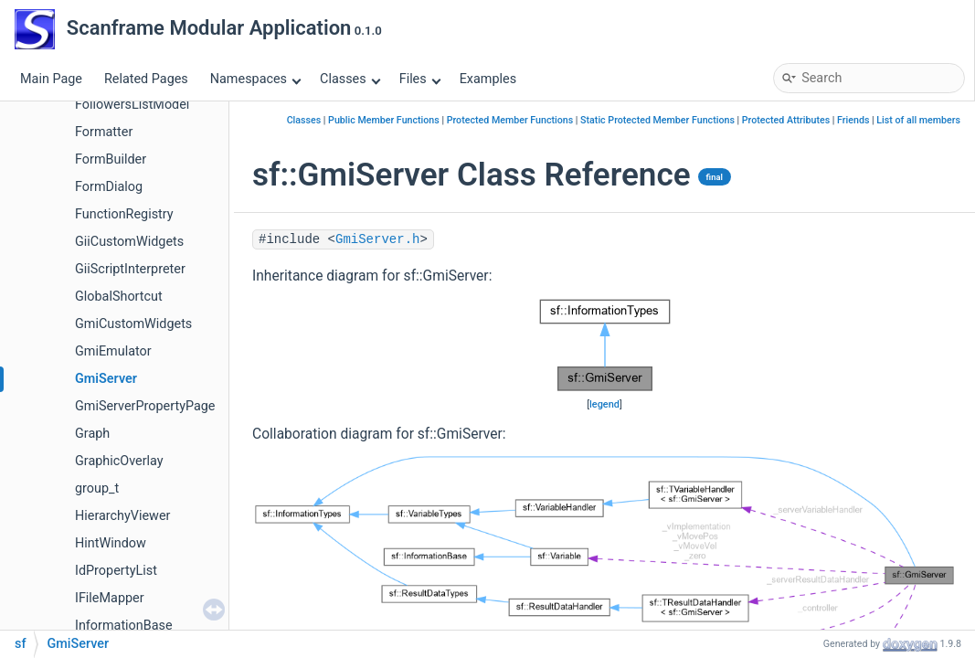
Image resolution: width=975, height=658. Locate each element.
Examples (488, 79)
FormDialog (109, 187)
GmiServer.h (377, 239)
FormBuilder (110, 159)
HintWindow (110, 543)
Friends (853, 120)
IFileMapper (109, 598)
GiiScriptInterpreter (130, 269)
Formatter (103, 132)
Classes (350, 79)
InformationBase (124, 625)
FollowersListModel (132, 104)
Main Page (51, 79)
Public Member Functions (384, 120)
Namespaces (256, 79)
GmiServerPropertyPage (145, 406)
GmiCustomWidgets (133, 324)
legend (604, 404)
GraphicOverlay (119, 461)
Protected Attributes (786, 120)
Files (419, 79)
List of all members (918, 120)
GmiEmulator (113, 351)
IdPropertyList (116, 570)
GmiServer (106, 379)
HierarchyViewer (122, 516)
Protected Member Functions (510, 120)
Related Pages (146, 79)
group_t (97, 488)
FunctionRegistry (124, 214)
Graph (92, 433)
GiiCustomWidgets (129, 241)
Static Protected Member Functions (657, 120)
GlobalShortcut (119, 296)
